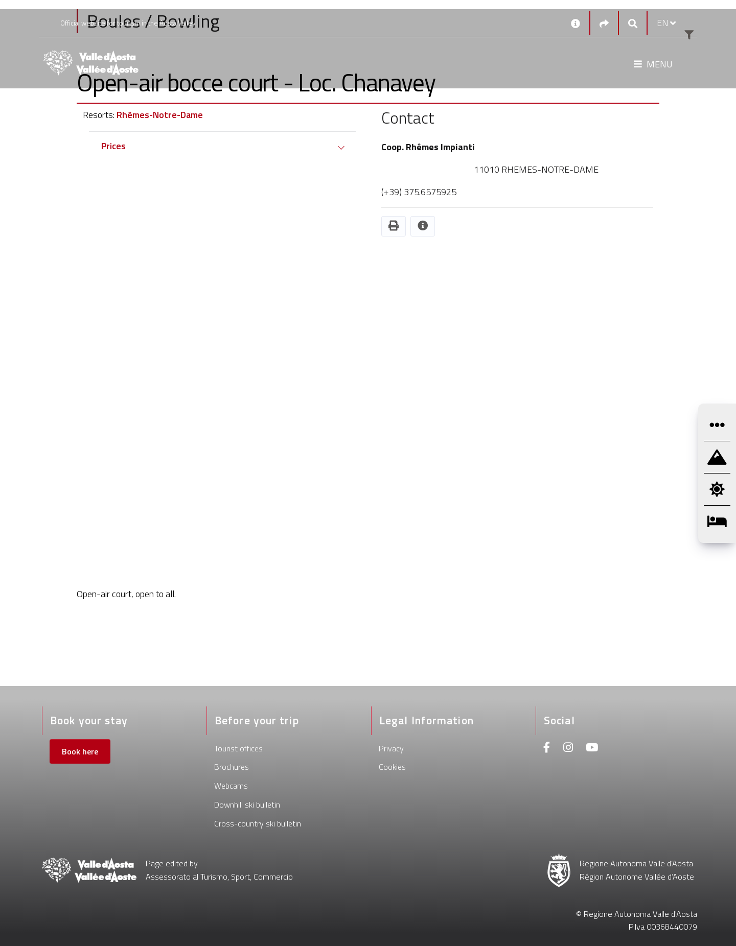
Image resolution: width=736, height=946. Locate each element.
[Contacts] (575, 23)
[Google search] (632, 23)
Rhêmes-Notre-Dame (160, 115)
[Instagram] (568, 748)
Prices (113, 146)
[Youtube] (592, 748)
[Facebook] (546, 748)
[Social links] (604, 23)
